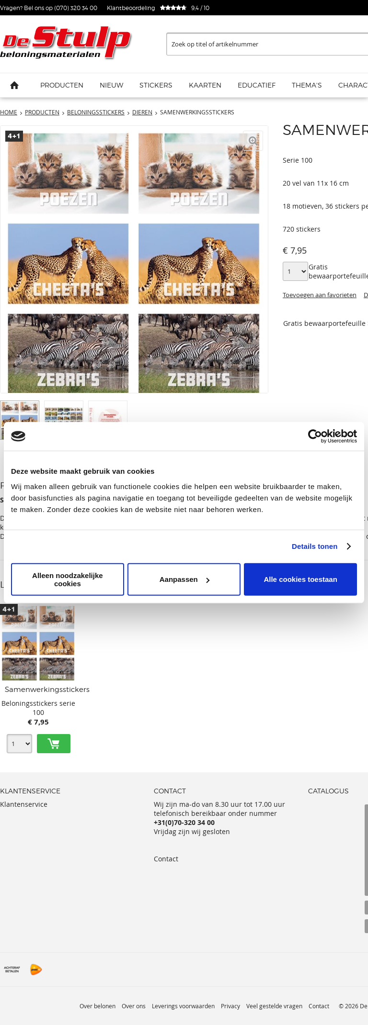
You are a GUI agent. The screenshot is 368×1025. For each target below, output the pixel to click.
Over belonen (97, 1006)
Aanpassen (184, 579)
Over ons (134, 1006)
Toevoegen (53, 743)
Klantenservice (23, 804)
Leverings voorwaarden (183, 1006)
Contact (166, 858)
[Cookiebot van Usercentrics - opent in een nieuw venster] (315, 436)
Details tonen (314, 546)
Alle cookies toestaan (300, 579)
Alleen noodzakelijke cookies (67, 579)
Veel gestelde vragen (274, 1006)
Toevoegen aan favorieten (319, 294)
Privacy (230, 1006)
